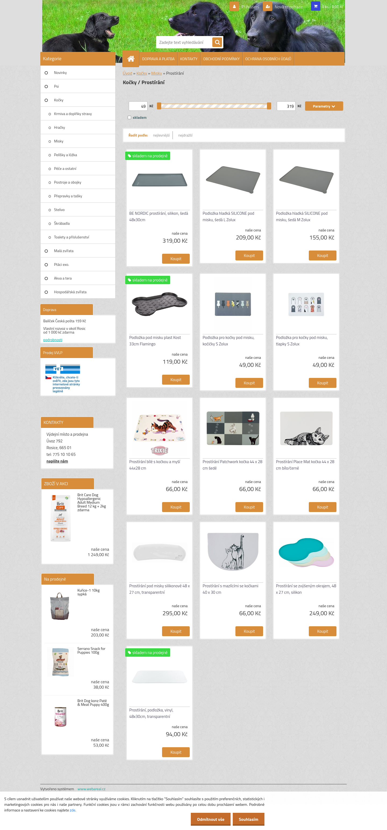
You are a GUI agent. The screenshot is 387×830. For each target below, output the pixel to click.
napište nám (57, 461)
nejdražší (185, 135)
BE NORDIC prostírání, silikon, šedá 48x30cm (158, 216)
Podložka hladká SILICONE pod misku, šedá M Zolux (302, 216)
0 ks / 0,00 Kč (332, 6)
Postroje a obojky (67, 182)
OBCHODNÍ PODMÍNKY (221, 59)
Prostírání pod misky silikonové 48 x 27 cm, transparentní (159, 589)
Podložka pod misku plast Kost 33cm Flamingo (155, 340)
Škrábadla (62, 223)
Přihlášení (250, 6)
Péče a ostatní (65, 168)
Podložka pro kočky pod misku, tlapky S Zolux (302, 340)
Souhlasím (248, 819)
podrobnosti (52, 339)
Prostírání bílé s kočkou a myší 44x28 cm (154, 465)
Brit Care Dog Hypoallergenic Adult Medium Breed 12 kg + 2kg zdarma (91, 502)
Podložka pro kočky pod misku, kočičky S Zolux (229, 340)
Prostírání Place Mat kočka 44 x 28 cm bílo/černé (305, 465)
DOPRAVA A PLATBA (158, 59)
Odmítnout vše (209, 819)
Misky (58, 141)
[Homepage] (133, 58)
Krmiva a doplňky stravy (73, 113)
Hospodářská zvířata (70, 292)
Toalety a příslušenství (71, 237)
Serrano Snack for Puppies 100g (91, 650)
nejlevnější (161, 135)
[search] (217, 42)
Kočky (58, 100)
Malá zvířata (64, 250)
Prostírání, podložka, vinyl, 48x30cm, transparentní (151, 713)
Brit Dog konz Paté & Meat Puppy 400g (93, 702)
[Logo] (175, 17)
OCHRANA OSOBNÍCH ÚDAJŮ (268, 59)
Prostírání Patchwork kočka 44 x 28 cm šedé (232, 465)
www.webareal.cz (92, 789)
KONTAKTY (189, 59)
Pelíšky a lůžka (65, 155)
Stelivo (59, 209)
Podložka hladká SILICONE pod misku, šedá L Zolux (228, 216)
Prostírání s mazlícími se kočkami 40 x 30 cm (230, 589)
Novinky (60, 72)
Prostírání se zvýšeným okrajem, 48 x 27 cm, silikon (306, 589)
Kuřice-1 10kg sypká (88, 592)
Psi (56, 86)
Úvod (127, 73)
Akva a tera (63, 278)
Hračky (59, 127)
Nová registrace (288, 6)
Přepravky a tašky (68, 196)
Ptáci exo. (61, 264)
